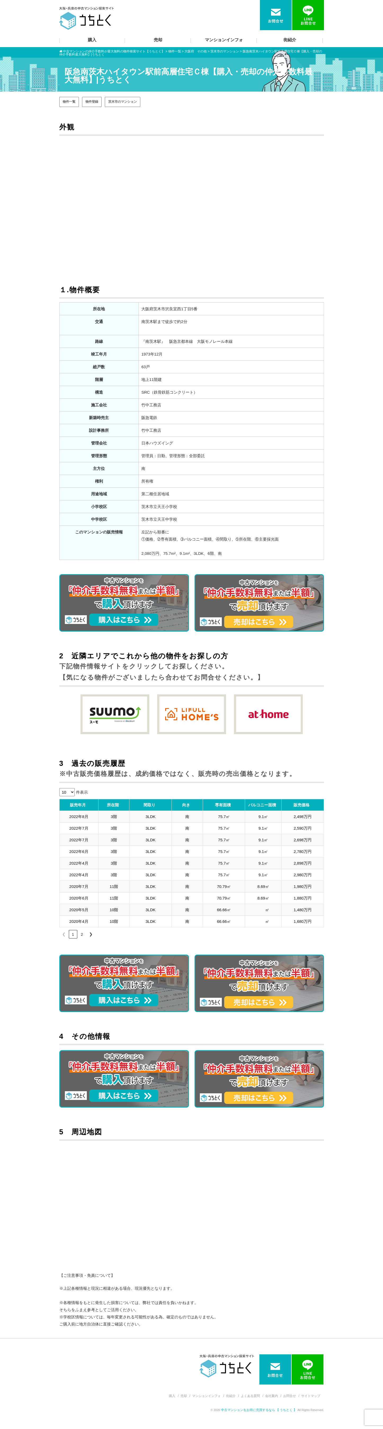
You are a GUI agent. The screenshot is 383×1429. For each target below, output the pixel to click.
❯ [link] (91, 934)
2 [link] (82, 934)
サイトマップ (310, 1395)
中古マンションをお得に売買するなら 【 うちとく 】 (259, 1410)
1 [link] (73, 934)
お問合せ (289, 1395)
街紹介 (289, 40)
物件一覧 (69, 102)
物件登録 (91, 102)
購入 (92, 40)
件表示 (82, 792)
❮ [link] (64, 934)
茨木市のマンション (122, 102)
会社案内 (271, 1395)
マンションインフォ (224, 40)
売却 (158, 40)
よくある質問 (250, 1395)
